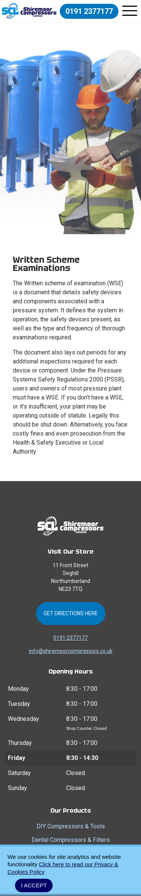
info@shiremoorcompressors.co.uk (70, 651)
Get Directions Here (71, 613)
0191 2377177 (89, 11)
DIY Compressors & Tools (70, 826)
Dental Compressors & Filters (71, 839)
